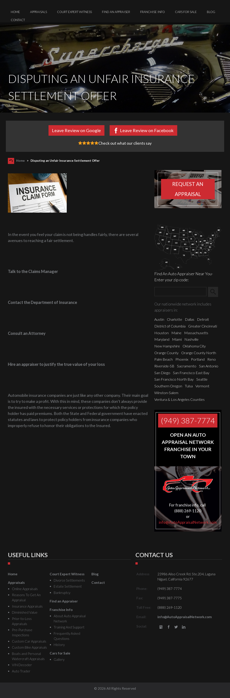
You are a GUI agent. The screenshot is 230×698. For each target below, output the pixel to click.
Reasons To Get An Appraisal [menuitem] (26, 597)
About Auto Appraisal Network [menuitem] (70, 618)
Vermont (202, 386)
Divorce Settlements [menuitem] (69, 580)
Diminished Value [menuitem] (25, 612)
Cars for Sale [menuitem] (186, 12)
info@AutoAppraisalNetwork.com (188, 522)
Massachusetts (196, 333)
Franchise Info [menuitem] (152, 12)
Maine (176, 333)
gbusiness (160, 627)
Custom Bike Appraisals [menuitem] (29, 647)
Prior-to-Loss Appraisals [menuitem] (22, 621)
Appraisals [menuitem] (38, 12)
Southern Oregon (168, 386)
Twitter (175, 627)
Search (215, 291)
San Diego (162, 373)
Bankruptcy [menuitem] (62, 593)
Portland (198, 359)
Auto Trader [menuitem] (21, 671)
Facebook (168, 627)
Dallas (189, 319)
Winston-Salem (166, 392)
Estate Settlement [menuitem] (68, 586)
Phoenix (181, 359)
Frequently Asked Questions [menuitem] (67, 636)
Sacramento (186, 366)
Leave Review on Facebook (147, 130)
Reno (211, 359)
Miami (177, 339)
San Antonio (208, 366)
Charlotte (174, 319)
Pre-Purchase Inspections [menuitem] (22, 632)
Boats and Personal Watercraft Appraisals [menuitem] (28, 656)
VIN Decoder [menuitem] (22, 665)
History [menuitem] (59, 645)
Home (20, 160)
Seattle (202, 379)
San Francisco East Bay (191, 373)
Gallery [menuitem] (59, 659)
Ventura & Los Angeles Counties (179, 399)
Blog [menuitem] (211, 12)
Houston (161, 333)
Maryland (161, 339)
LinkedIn (183, 627)
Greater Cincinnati (202, 326)
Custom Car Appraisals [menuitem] (29, 641)
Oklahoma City (194, 346)
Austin (159, 319)
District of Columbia (170, 326)
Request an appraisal (187, 189)
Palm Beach (163, 359)
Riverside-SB (164, 366)
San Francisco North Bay (174, 379)
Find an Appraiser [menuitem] (116, 12)
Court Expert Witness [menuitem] (74, 12)
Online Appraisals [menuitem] (25, 589)
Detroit (203, 319)
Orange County (166, 353)
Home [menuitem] (15, 12)
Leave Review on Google (76, 130)
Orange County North (198, 353)
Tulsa (189, 386)
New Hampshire (167, 346)
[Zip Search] (180, 292)
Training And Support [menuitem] (69, 627)
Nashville (191, 339)
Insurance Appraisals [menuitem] (27, 606)
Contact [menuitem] (18, 20)
